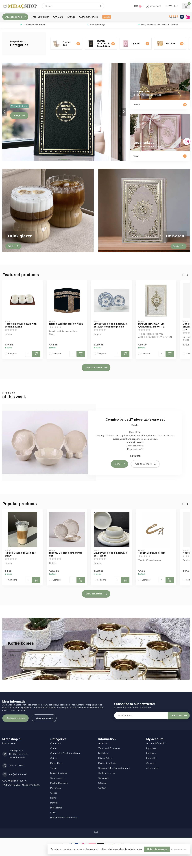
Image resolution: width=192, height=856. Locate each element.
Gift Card (58, 16)
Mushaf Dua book (59, 783)
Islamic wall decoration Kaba (66, 323)
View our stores (44, 718)
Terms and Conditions (109, 748)
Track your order (40, 16)
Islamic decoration (59, 773)
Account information (156, 743)
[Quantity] (28, 354)
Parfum (53, 802)
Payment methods (107, 763)
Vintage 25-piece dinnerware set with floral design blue (110, 325)
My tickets (151, 753)
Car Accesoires (57, 778)
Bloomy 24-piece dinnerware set (65, 554)
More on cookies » (179, 849)
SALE (107, 16)
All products (152, 768)
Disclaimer (103, 753)
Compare (12, 353)
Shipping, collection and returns (114, 768)
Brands (71, 16)
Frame (53, 797)
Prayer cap (55, 787)
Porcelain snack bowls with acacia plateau (21, 325)
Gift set (54, 758)
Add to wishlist (145, 464)
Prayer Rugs (56, 763)
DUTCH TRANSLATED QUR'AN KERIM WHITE (151, 325)
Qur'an (53, 748)
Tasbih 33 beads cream (151, 553)
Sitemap (102, 783)
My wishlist (151, 758)
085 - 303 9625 (16, 765)
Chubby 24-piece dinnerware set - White (110, 554)
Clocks (53, 792)
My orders (151, 748)
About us (102, 743)
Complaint (103, 778)
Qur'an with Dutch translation (65, 753)
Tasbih (53, 768)
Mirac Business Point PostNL (64, 817)
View (120, 464)
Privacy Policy (105, 758)
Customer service (88, 16)
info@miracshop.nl (18, 774)
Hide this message (157, 849)
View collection (96, 367)
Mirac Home (56, 807)
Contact (102, 787)
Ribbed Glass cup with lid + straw (21, 554)
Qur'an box (55, 743)
